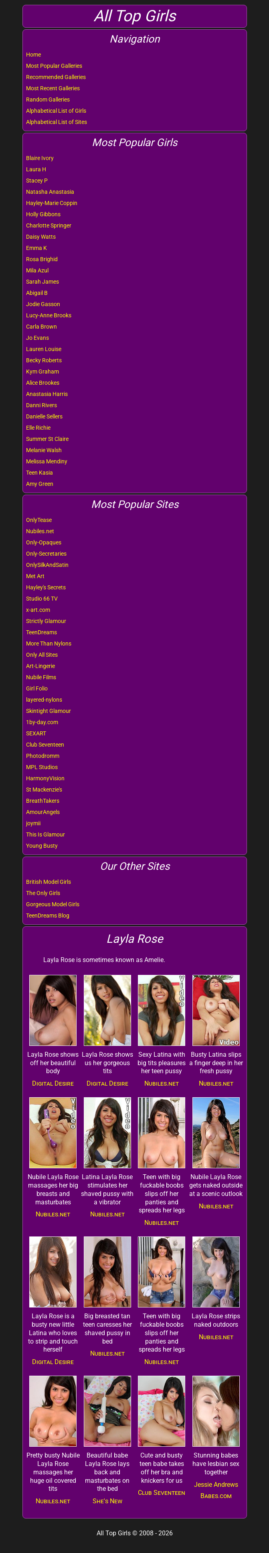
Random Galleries (48, 99)
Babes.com (216, 1496)
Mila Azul (37, 270)
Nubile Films (41, 677)
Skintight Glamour (48, 711)
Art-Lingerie (40, 666)
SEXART (36, 733)
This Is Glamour (45, 834)
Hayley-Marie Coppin (51, 203)
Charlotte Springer (48, 225)
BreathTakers (42, 801)
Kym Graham (42, 371)
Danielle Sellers (44, 416)
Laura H (36, 169)
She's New (107, 1501)
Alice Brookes (42, 383)
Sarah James (42, 281)
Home (33, 54)
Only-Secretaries (46, 553)
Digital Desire (53, 1083)
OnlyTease (39, 520)
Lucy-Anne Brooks (48, 315)
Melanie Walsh (44, 450)
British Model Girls (48, 882)
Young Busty (42, 845)
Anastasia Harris (47, 394)
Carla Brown (41, 326)
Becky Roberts (44, 360)
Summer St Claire (47, 439)
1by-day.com (42, 722)
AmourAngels (43, 812)
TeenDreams (41, 632)
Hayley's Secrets (46, 587)
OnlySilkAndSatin (47, 565)
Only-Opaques (43, 542)
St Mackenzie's (44, 789)
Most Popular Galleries (54, 66)
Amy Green (39, 484)
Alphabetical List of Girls (56, 111)
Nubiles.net (40, 531)
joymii (33, 823)
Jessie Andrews (216, 1484)
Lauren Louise (43, 349)
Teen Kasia (39, 472)
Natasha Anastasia (50, 192)
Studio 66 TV (42, 598)
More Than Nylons (48, 643)
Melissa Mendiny (46, 461)
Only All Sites (42, 655)
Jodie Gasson (43, 304)
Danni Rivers (41, 405)
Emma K (36, 248)
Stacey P (37, 180)
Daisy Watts (41, 236)
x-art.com (38, 610)
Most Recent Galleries (53, 88)
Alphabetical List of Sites (56, 122)
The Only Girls (43, 893)
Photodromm (42, 756)
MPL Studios (42, 767)
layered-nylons (44, 699)
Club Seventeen (45, 744)
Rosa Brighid (42, 259)
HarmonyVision (45, 778)
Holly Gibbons (43, 214)
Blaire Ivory (40, 158)
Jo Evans (37, 338)
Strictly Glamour (46, 621)
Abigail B (37, 293)
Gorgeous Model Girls (52, 904)
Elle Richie (38, 427)
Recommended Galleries (56, 77)
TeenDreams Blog (47, 915)
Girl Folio (37, 688)
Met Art (35, 576)
